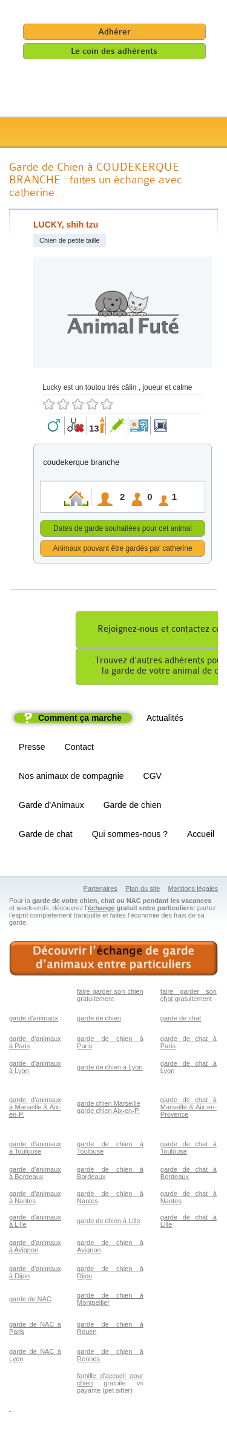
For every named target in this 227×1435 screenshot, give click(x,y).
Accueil (200, 836)
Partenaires (100, 890)
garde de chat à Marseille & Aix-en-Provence (188, 1109)
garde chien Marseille (108, 1105)
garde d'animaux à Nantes (35, 1199)
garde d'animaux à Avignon (35, 1248)
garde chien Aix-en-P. (108, 1112)
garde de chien (99, 1019)
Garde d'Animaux (51, 807)
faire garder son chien (110, 993)
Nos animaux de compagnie (71, 778)
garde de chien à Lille (108, 1222)
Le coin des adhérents (114, 51)
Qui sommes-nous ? (130, 836)
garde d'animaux (33, 1019)
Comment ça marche (80, 719)
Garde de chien (133, 807)
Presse (32, 749)
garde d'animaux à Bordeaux (35, 1174)
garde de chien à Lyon (109, 1068)
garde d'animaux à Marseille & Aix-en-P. (35, 1109)
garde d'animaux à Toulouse (35, 1149)
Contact (79, 749)
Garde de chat (46, 836)
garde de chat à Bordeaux (188, 1174)
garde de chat (180, 1019)
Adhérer (114, 32)
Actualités (164, 719)
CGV (152, 778)
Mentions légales (193, 890)
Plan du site (142, 890)
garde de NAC (30, 1300)
